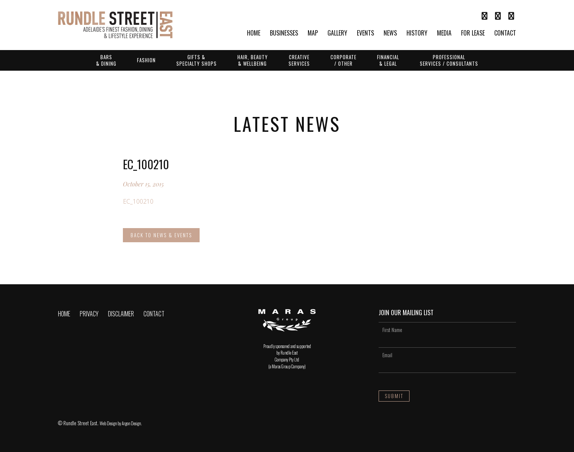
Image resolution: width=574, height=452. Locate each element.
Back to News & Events (161, 235)
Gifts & (196, 60)
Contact (505, 33)
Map (313, 33)
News (390, 33)
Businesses (284, 33)
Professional (449, 60)
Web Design (108, 423)
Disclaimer (121, 313)
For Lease (473, 33)
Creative (299, 60)
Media (444, 33)
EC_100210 (138, 201)
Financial (388, 60)
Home (253, 33)
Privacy (89, 313)
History (416, 33)
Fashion (146, 60)
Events (365, 33)
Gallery (337, 33)
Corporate (343, 60)
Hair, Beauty (252, 60)
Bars (106, 60)
